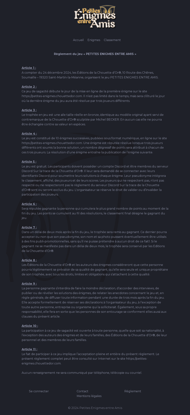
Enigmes (93, 40)
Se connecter (39, 391)
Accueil (78, 40)
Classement (112, 40)
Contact (82, 391)
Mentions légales (89, 396)
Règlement (132, 391)
